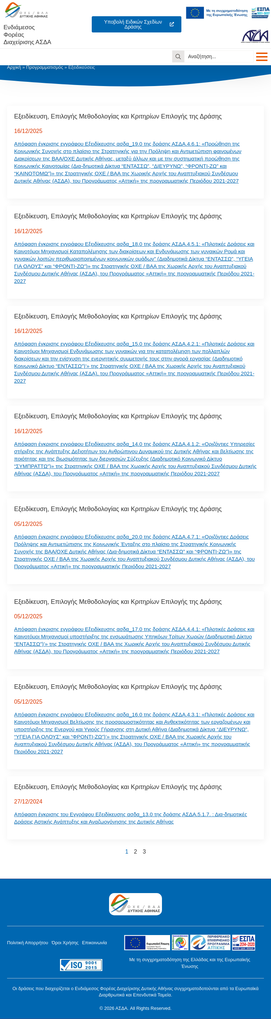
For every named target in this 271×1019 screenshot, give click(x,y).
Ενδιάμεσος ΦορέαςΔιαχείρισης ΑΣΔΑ (27, 35)
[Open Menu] (261, 56)
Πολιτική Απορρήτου (27, 942)
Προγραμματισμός (44, 67)
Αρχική (14, 67)
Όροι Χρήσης (65, 942)
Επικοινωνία (94, 942)
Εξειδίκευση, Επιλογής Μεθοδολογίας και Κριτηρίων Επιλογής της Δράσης (118, 116)
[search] (178, 56)
